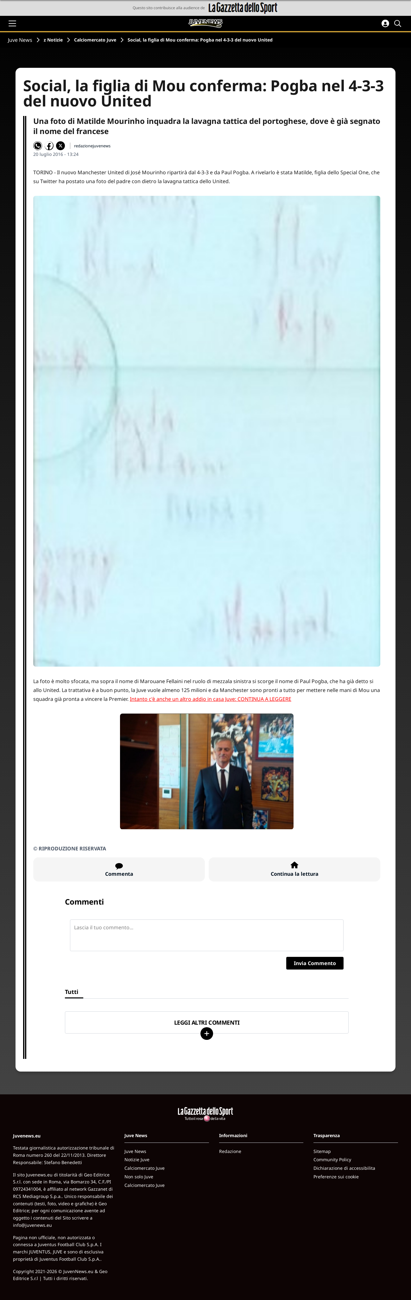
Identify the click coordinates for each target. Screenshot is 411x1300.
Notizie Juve (136, 1159)
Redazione (230, 1151)
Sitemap (322, 1151)
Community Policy (332, 1159)
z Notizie (53, 40)
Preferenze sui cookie (336, 1177)
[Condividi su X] (60, 145)
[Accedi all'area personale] (385, 23)
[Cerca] (398, 23)
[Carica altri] (206, 1033)
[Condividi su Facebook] (49, 145)
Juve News (20, 39)
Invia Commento (315, 963)
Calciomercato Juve (95, 40)
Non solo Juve (138, 1177)
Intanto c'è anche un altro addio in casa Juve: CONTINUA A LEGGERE (210, 698)
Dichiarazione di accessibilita (344, 1168)
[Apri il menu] (12, 23)
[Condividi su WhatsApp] (37, 145)
